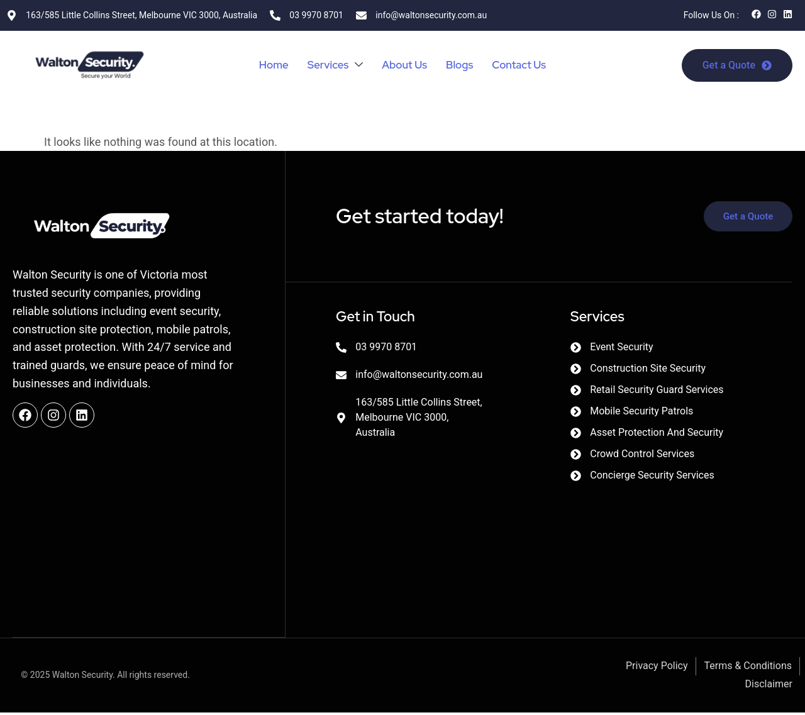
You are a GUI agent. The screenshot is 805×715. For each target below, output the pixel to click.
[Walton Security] (447, 522)
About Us (404, 65)
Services (332, 65)
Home (268, 65)
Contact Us (524, 65)
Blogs (461, 65)
